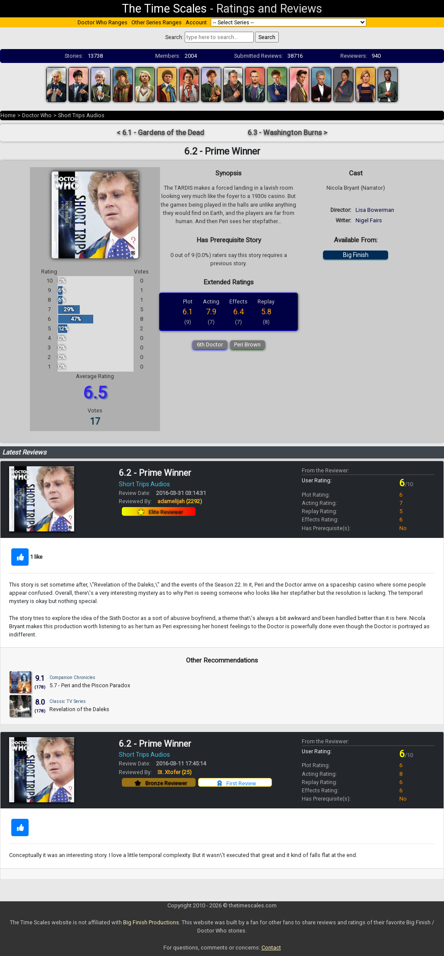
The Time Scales (164, 9)
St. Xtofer (174, 772)
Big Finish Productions (151, 922)
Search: (174, 37)
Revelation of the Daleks (79, 709)
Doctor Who (37, 115)
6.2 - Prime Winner (155, 473)
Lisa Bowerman (375, 210)
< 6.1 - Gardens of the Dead (160, 133)
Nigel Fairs (369, 220)
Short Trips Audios (81, 115)
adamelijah (179, 501)
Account (196, 22)
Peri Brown (247, 344)
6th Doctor (210, 344)
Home (8, 115)
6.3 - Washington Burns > (287, 133)
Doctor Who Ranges (102, 22)
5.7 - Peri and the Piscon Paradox (89, 685)
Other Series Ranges (156, 22)
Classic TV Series (67, 701)
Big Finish (356, 254)
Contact (271, 947)
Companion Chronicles (72, 677)
